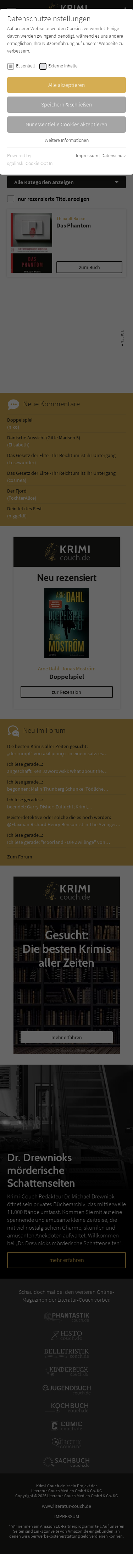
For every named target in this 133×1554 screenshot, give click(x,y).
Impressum (87, 155)
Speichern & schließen (66, 104)
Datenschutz (113, 155)
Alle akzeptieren (66, 84)
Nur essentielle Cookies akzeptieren (66, 124)
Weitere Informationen (67, 140)
